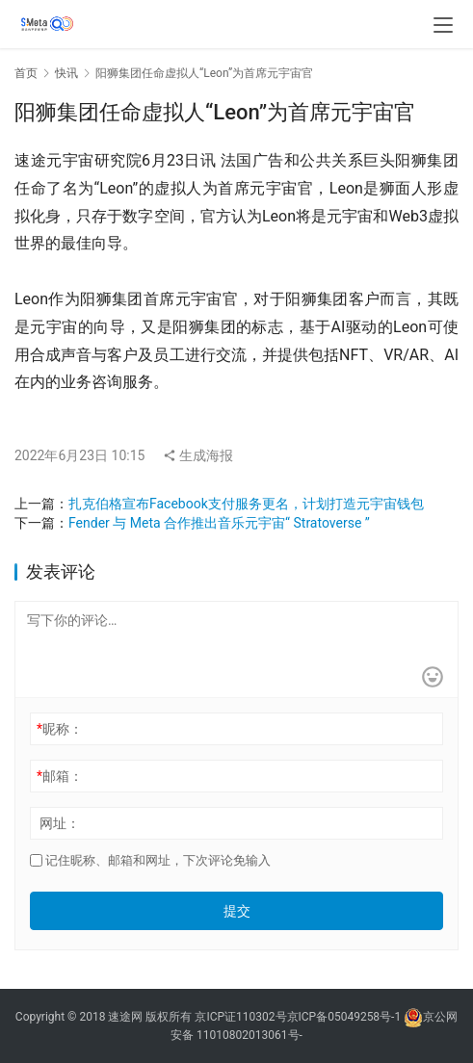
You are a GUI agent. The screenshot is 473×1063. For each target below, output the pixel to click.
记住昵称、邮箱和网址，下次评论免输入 (150, 860)
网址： (59, 823)
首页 (26, 73)
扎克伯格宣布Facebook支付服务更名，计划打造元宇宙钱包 (246, 503)
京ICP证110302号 (240, 1017)
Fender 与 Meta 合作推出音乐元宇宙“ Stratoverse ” (219, 523)
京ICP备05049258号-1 (346, 1017)
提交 (236, 911)
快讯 (66, 73)
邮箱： (60, 776)
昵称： (60, 729)
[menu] (443, 25)
